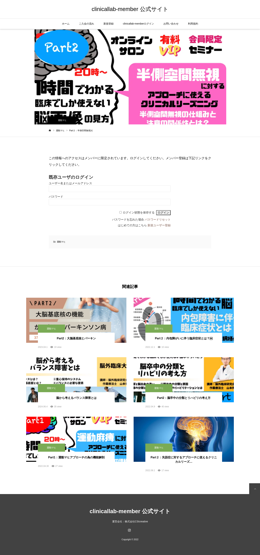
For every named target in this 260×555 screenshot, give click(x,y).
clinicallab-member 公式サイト (130, 9)
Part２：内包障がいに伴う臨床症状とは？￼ (184, 338)
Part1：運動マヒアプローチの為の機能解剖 (76, 457)
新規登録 (108, 23)
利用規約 (193, 23)
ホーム (66, 23)
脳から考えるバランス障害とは (76, 397)
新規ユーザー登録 (159, 225)
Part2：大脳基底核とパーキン (76, 338)
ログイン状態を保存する (139, 212)
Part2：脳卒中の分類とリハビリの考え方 (183, 397)
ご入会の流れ (86, 23)
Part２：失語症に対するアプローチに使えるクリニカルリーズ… (184, 459)
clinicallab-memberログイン (138, 23)
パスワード (56, 196)
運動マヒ (62, 120)
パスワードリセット (158, 219)
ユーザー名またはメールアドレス (70, 183)
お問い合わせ (171, 23)
